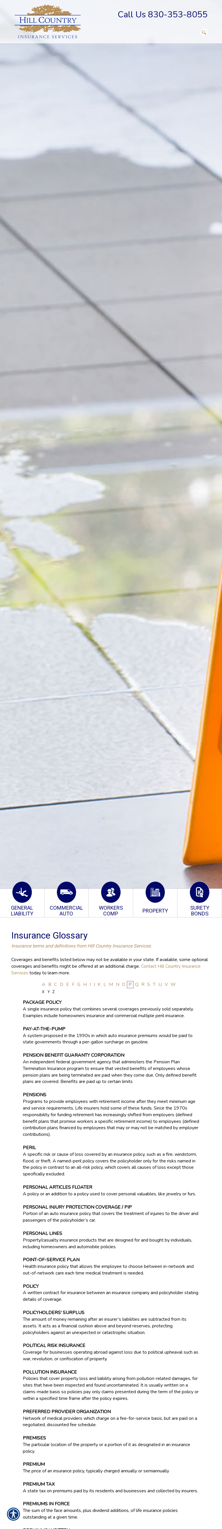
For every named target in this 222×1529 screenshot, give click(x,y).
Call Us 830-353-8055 (163, 15)
